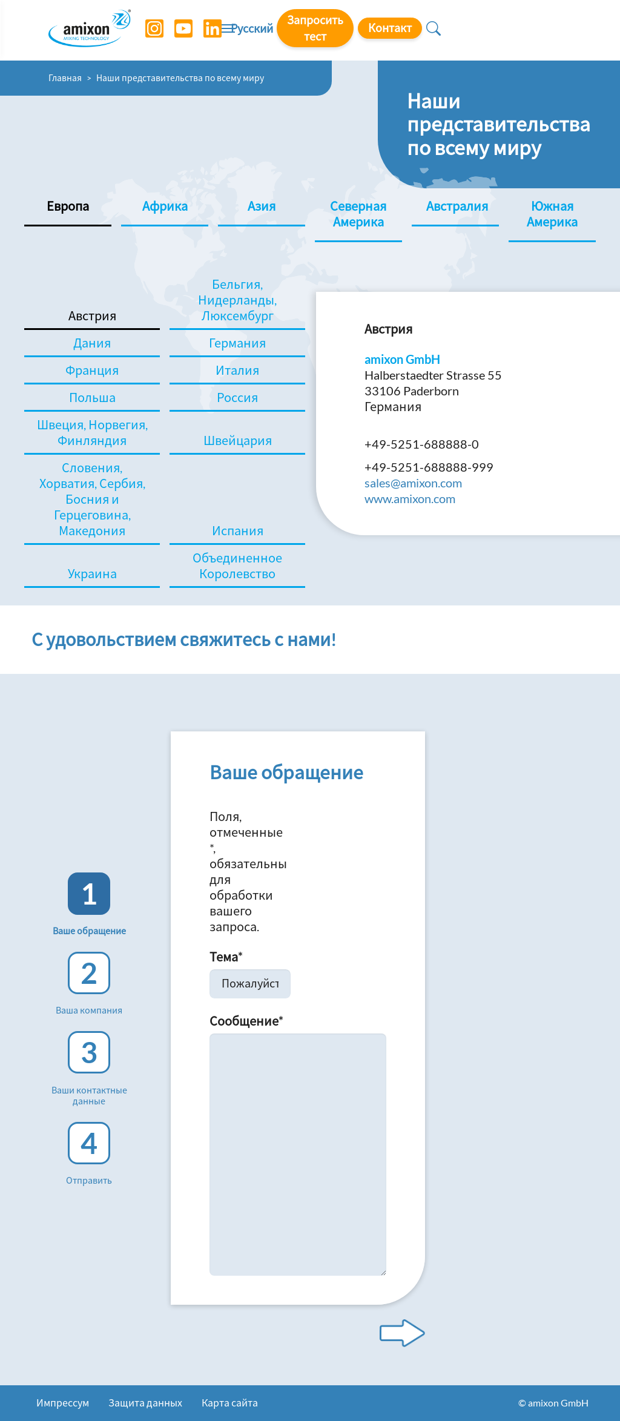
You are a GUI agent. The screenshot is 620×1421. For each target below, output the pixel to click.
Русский (351, 31)
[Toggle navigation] (310, 30)
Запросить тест (428, 29)
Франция (92, 370)
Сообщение (246, 1021)
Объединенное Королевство (237, 565)
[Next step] (402, 1333)
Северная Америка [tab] (358, 214)
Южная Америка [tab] (552, 214)
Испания (237, 530)
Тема (226, 956)
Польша (92, 397)
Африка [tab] (165, 206)
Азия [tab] (261, 206)
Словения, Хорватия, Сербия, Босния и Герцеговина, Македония (92, 499)
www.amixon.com (409, 498)
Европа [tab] (68, 206)
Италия (237, 370)
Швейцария (237, 440)
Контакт (516, 29)
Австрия (92, 315)
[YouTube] (177, 30)
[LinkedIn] (206, 30)
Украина (92, 573)
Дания (92, 342)
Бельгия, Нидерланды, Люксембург (237, 300)
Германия (237, 342)
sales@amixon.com (413, 482)
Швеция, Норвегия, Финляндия (92, 432)
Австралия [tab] (457, 206)
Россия (237, 397)
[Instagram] (148, 30)
